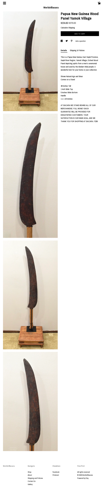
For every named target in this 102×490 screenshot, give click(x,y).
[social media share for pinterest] (72, 41)
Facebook (56, 472)
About (30, 475)
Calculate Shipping (68, 27)
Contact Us (32, 481)
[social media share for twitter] (67, 41)
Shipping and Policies (35, 478)
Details (64, 50)
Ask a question (81, 41)
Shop (29, 472)
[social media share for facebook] (62, 41)
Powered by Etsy (83, 478)
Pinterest (56, 475)
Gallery (30, 484)
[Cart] (99, 4)
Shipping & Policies (77, 50)
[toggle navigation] (4, 3)
